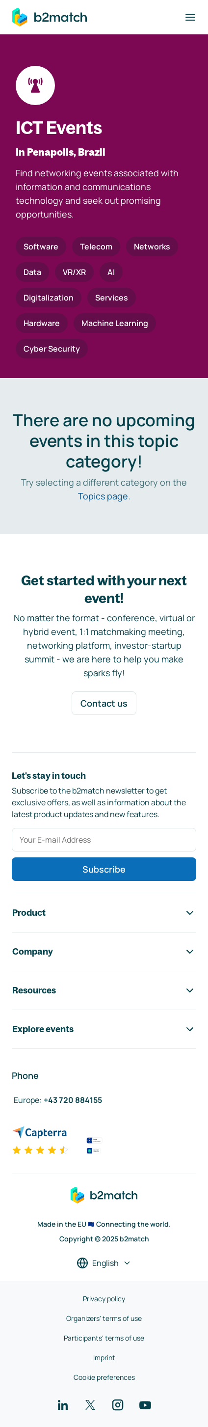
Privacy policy (104, 1298)
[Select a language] (104, 1263)
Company (104, 952)
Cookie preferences (104, 1377)
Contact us (104, 703)
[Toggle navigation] (190, 17)
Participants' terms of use (104, 1338)
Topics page (103, 496)
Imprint (104, 1357)
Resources (104, 990)
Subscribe (104, 869)
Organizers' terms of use (104, 1318)
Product (104, 913)
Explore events (104, 1029)
